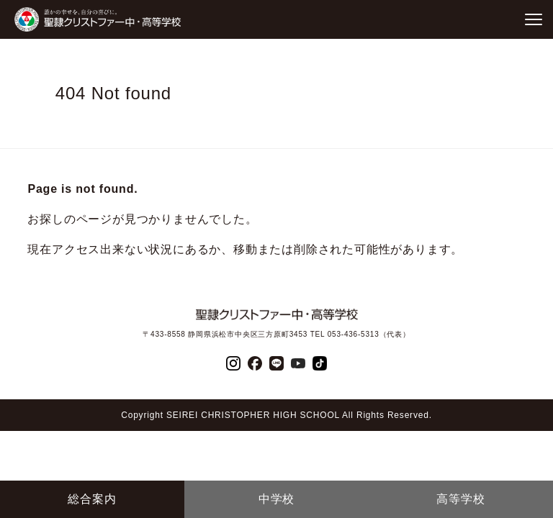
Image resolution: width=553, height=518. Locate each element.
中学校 (276, 499)
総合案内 (92, 499)
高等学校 (460, 499)
